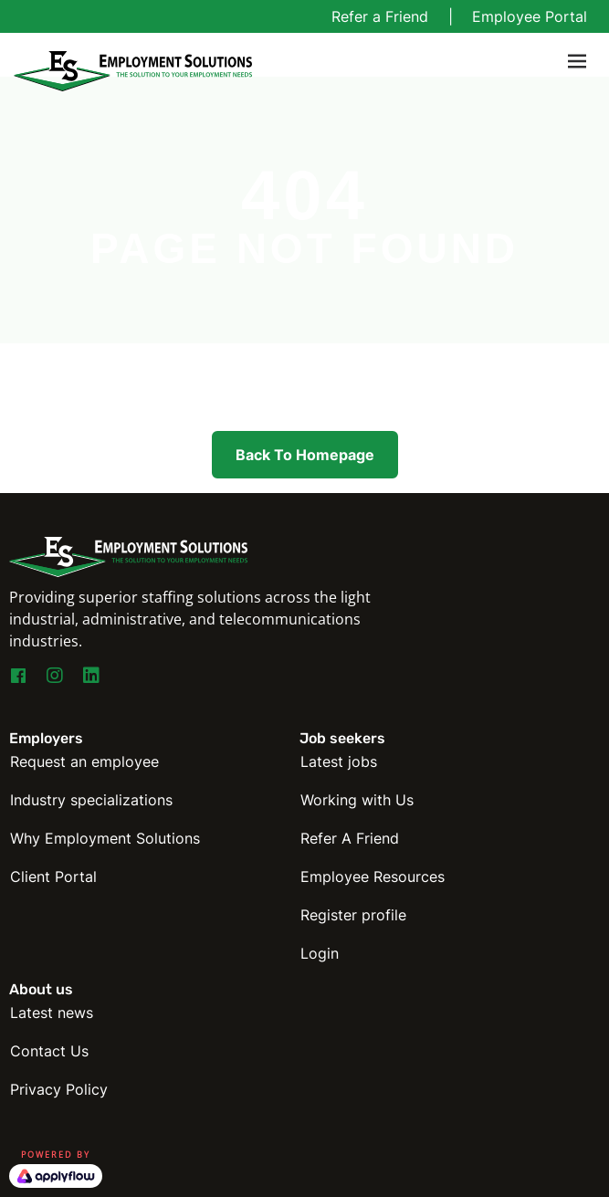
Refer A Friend (349, 838)
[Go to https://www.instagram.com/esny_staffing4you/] (55, 677)
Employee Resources (372, 876)
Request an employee (84, 761)
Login (319, 953)
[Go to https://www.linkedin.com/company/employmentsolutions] (91, 677)
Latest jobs (338, 761)
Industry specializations (91, 800)
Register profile (353, 915)
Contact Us (49, 1051)
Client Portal (53, 876)
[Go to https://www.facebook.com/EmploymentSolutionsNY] (18, 678)
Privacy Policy (59, 1089)
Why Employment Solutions (105, 838)
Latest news (51, 1012)
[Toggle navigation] (577, 61)
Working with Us (357, 800)
